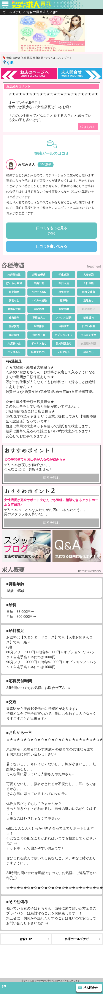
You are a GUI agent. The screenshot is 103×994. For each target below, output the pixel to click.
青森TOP (26, 939)
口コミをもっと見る (51, 231)
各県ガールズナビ (77, 939)
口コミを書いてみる (51, 246)
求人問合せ (91, 987)
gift (10, 62)
